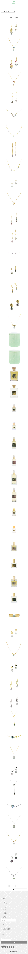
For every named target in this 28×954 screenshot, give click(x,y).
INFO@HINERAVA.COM (14, 951)
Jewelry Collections (6, 908)
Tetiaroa (4, 916)
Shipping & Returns (6, 929)
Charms (4, 905)
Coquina (4, 917)
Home (4, 924)
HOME (3, 950)
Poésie (4, 910)
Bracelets (4, 897)
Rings (4, 902)
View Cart (5, 927)
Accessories (5, 903)
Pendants (4, 901)
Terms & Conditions (7, 928)
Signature (5, 912)
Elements (5, 913)
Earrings (4, 898)
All (3, 895)
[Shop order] (8, 11)
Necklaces (5, 899)
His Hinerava (5, 914)
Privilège (4, 909)
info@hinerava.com (5, 935)
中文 (6, 950)
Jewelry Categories (6, 894)
